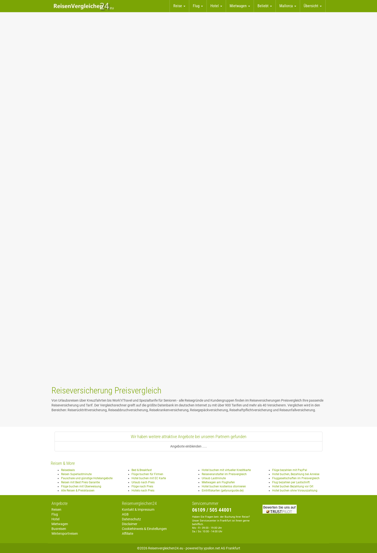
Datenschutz (131, 519)
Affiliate (127, 533)
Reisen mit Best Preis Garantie (80, 482)
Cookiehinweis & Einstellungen (144, 529)
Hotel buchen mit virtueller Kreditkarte (226, 470)
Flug (54, 514)
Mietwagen (59, 524)
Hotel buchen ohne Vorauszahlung (294, 490)
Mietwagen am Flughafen (218, 482)
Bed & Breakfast (142, 470)
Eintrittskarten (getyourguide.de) (223, 490)
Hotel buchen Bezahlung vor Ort (292, 486)
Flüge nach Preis (142, 486)
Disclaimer (129, 524)
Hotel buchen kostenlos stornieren (224, 486)
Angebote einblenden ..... (188, 446)
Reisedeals (68, 470)
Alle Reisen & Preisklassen (77, 490)
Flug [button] (198, 6)
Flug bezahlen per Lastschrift (291, 482)
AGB (125, 514)
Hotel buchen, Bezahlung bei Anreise (295, 474)
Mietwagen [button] (240, 6)
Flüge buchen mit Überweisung (81, 486)
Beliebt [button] (265, 6)
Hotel (55, 519)
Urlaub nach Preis (143, 482)
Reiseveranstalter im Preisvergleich (224, 474)
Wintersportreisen (64, 533)
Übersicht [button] (313, 6)
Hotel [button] (216, 6)
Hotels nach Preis (143, 490)
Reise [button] (179, 6)
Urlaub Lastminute (214, 478)
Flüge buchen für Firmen (147, 474)
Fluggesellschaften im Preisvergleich (296, 478)
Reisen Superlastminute (76, 474)
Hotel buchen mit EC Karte (149, 478)
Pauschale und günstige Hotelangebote (87, 478)
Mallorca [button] (287, 6)
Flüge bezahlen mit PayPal (289, 470)
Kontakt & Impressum (138, 509)
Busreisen (58, 529)
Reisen (56, 509)
